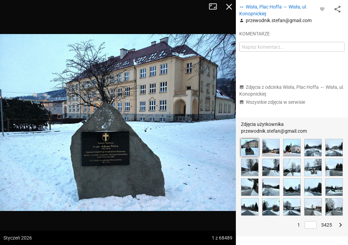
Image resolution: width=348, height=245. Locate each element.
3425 (326, 225)
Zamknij (229, 7)
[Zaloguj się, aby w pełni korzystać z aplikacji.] (322, 9)
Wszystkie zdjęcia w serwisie (272, 102)
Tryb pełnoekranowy (215, 7)
